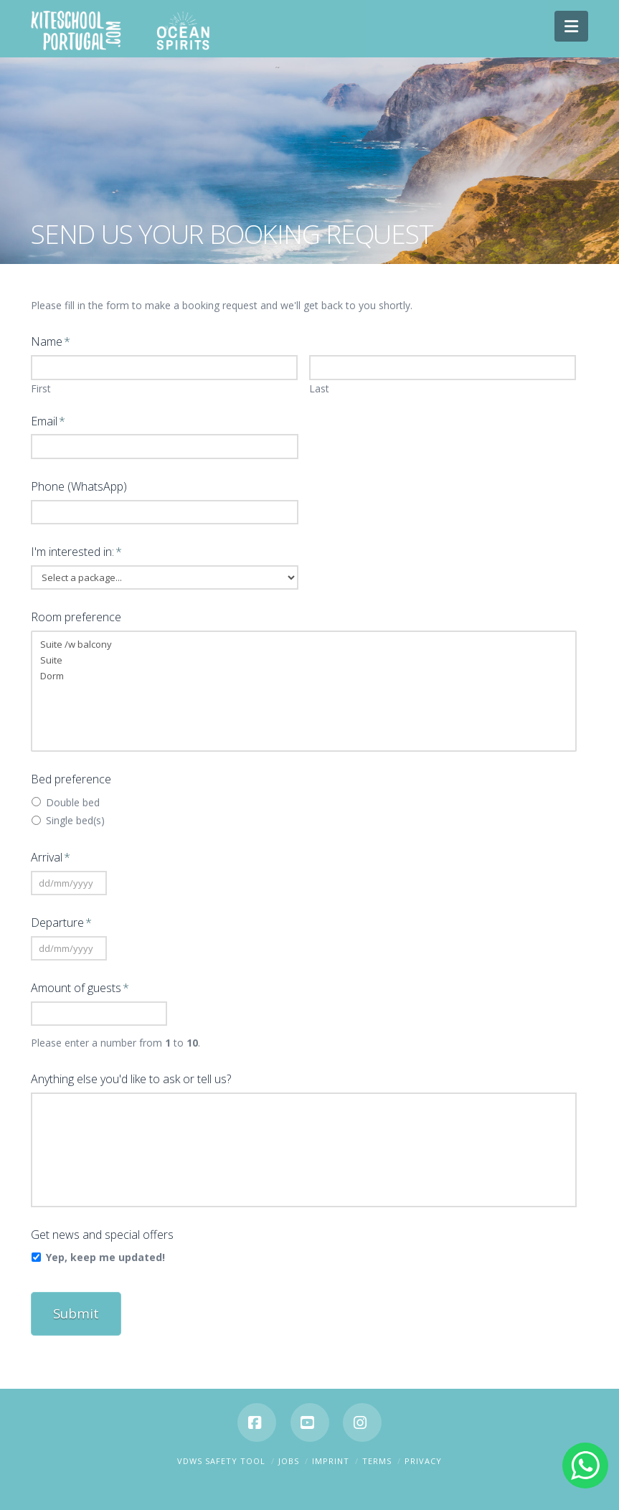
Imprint (330, 1454)
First (41, 389)
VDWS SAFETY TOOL (221, 1454)
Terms (377, 1454)
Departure (62, 922)
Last (319, 389)
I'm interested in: (77, 552)
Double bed (73, 802)
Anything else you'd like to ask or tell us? (131, 1079)
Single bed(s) (75, 820)
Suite (304, 660)
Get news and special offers (102, 1234)
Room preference (76, 617)
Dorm (304, 676)
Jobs (288, 1454)
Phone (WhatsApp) (79, 486)
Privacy (423, 1454)
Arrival (51, 857)
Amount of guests (80, 988)
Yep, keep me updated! (105, 1257)
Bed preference (71, 779)
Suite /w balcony (304, 644)
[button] (571, 26)
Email (48, 421)
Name (51, 341)
